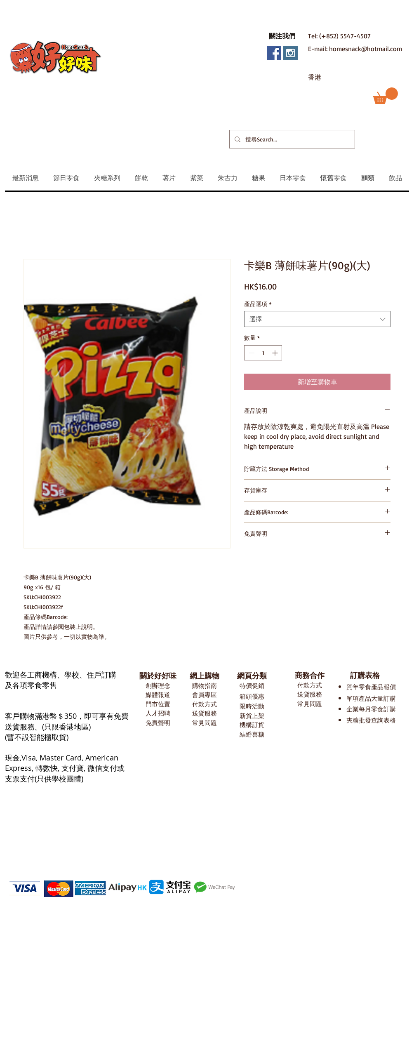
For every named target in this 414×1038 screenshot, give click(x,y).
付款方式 (204, 704)
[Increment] (276, 353)
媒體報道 (158, 695)
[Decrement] (250, 353)
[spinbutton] (263, 353)
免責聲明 (158, 723)
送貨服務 (204, 713)
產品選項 (257, 303)
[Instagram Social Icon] (290, 53)
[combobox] (317, 319)
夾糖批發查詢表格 (371, 720)
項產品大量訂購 (374, 698)
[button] (282, 35)
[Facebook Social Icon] (274, 53)
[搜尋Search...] (291, 139)
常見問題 (204, 723)
